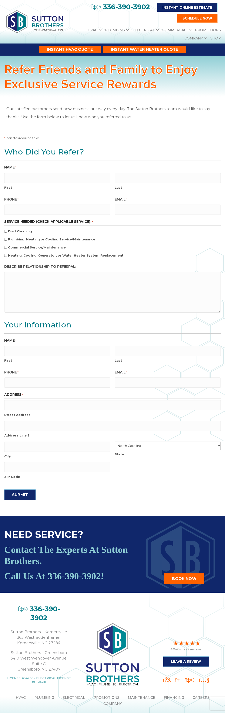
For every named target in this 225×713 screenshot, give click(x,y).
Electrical (143, 30)
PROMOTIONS (106, 683)
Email (121, 198)
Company (193, 38)
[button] (100, 30)
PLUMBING (44, 683)
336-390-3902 (74, 562)
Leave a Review (186, 644)
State (119, 443)
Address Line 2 (17, 424)
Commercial (175, 30)
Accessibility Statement (143, 707)
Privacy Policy (105, 707)
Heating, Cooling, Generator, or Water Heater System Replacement (65, 252)
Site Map (176, 707)
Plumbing (115, 30)
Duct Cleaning (20, 228)
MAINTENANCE (141, 683)
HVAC (93, 30)
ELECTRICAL (74, 683)
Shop (215, 38)
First (8, 186)
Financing (174, 683)
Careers (200, 683)
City (7, 443)
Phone (11, 198)
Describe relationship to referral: (40, 263)
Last (118, 186)
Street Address (17, 406)
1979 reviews (191, 632)
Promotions (208, 30)
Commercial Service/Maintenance (37, 244)
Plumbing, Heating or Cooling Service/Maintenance (51, 236)
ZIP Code (12, 462)
